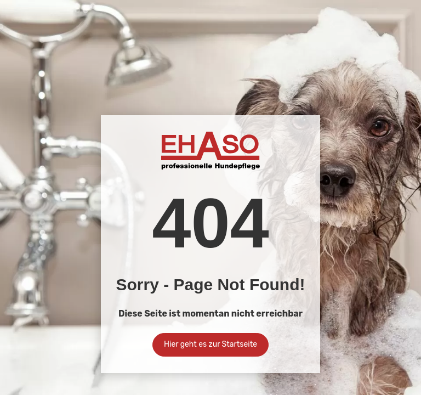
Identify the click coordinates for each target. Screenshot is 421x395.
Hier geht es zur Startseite (210, 344)
